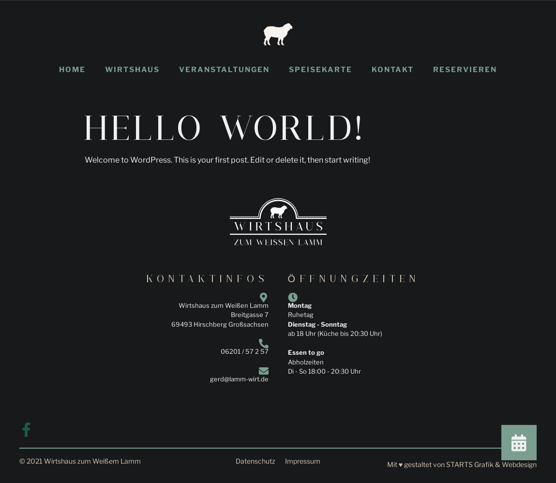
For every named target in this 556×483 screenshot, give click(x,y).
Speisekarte (320, 69)
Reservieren (465, 69)
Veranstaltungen (224, 69)
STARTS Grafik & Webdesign (491, 464)
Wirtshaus (132, 69)
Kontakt (393, 69)
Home (72, 69)
